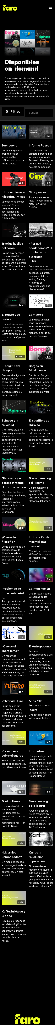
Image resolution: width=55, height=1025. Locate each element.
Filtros (13, 111)
